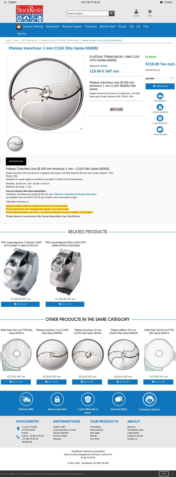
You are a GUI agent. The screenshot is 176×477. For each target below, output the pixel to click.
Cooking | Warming (33, 26)
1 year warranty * (160, 119)
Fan (138, 26)
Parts (146, 26)
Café (131, 26)
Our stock (94, 439)
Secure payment (160, 108)
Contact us (132, 439)
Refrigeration (53, 26)
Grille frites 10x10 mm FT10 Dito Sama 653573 (159, 331)
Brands (93, 436)
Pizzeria (122, 26)
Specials (21, 33)
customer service (135, 436)
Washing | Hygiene (72, 26)
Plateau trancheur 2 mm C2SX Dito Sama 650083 (52, 331)
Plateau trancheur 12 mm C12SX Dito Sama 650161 (88, 331)
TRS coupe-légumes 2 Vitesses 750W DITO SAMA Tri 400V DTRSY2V (21, 244)
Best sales (95, 433)
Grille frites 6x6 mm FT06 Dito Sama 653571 (16, 331)
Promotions (95, 427)
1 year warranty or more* (64, 430)
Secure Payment (61, 433)
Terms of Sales (60, 436)
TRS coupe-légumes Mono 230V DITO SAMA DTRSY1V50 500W (65, 244)
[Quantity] (165, 78)
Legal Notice (133, 433)
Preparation (91, 26)
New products (96, 430)
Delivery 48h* (59, 427)
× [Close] (173, 474)
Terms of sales (160, 131)
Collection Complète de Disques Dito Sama (75, 194)
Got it (164, 474)
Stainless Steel (107, 26)
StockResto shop (135, 430)
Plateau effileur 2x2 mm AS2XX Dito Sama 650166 (123, 331)
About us (131, 427)
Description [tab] (16, 161)
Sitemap (57, 439)
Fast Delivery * (160, 97)
